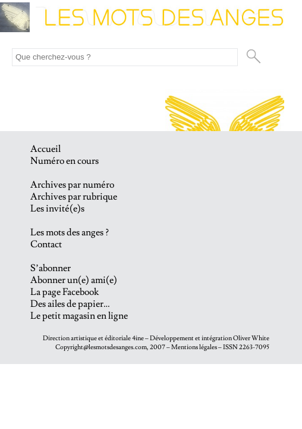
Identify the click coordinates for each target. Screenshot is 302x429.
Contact (46, 244)
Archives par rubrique (73, 197)
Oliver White (251, 338)
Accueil (45, 149)
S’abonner (50, 268)
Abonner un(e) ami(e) (73, 280)
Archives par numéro (72, 185)
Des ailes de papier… (70, 304)
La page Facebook (64, 292)
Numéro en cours (64, 161)
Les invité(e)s (57, 208)
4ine (138, 338)
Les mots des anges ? (69, 232)
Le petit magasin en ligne (79, 316)
